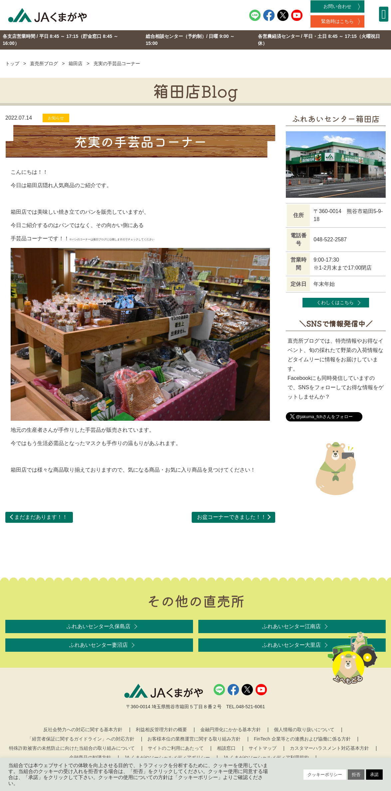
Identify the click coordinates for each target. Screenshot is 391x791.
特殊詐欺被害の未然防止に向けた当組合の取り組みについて (72, 748)
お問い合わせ (337, 6)
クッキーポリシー (324, 774)
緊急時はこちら (337, 21)
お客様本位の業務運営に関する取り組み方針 (194, 738)
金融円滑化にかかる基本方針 (230, 729)
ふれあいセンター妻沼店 (98, 645)
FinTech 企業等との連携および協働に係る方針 (302, 738)
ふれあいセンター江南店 (291, 626)
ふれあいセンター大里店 (291, 645)
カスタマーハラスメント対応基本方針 (329, 748)
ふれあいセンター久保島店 (98, 626)
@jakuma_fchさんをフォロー (324, 416)
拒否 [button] (356, 774)
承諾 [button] (374, 774)
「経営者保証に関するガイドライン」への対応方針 (80, 738)
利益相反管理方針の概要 (161, 729)
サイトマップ (263, 748)
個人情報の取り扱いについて (304, 729)
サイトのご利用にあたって (176, 748)
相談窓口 (226, 748)
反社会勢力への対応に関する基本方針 (82, 729)
